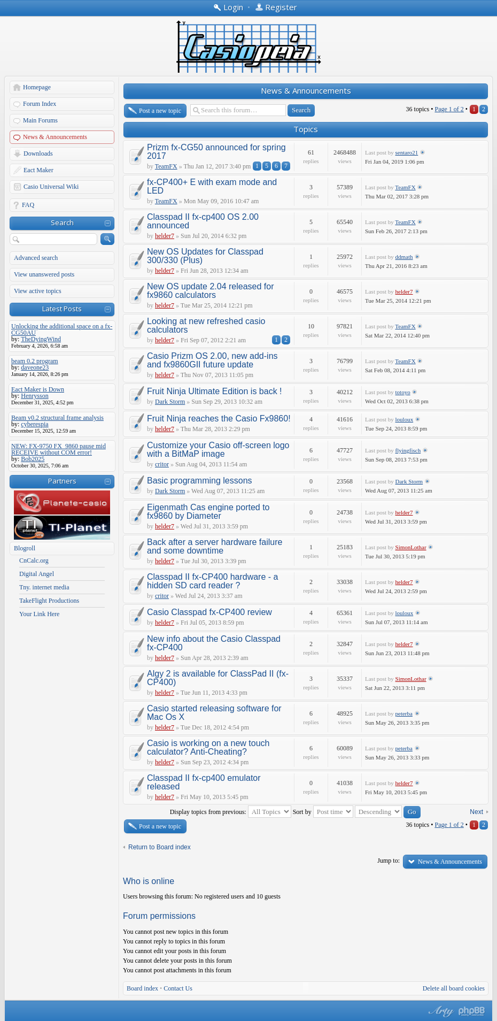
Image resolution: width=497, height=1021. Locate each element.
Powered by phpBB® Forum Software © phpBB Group (472, 1011)
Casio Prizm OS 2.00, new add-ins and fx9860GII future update (212, 360)
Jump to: (388, 860)
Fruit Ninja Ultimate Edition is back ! (214, 391)
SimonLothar (410, 547)
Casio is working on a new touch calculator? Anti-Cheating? (208, 747)
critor (162, 464)
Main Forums (40, 120)
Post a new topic (160, 111)
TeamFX (166, 166)
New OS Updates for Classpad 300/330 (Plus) (205, 256)
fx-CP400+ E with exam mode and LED (212, 186)
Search (62, 222)
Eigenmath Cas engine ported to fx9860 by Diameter (208, 511)
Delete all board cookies (454, 988)
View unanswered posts (44, 274)
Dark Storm (170, 401)
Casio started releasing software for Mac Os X (214, 712)
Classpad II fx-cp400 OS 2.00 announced (203, 221)
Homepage (37, 87)
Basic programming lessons (199, 480)
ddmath (404, 257)
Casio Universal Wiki (51, 186)
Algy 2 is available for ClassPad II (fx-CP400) (218, 678)
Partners (62, 481)
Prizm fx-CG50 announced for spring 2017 (216, 151)
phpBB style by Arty (440, 1011)
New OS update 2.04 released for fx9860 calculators (210, 291)
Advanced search (36, 258)
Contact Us (178, 988)
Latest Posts (62, 308)
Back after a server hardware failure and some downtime (214, 546)
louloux (404, 419)
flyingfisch (408, 450)
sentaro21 (406, 152)
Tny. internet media (44, 587)
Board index (142, 988)
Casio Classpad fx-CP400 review (209, 612)
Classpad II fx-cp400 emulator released (204, 782)
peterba (404, 713)
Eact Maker (38, 170)
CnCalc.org (34, 560)
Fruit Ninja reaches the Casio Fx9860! (219, 418)
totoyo (402, 392)
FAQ (28, 205)
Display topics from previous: (230, 812)
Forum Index (39, 104)
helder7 (164, 236)
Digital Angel (36, 574)
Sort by (323, 812)
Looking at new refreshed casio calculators (206, 325)
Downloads (38, 153)
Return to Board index (159, 847)
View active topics (37, 291)
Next (476, 812)
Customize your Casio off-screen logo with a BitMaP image (218, 449)
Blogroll (24, 548)
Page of (448, 109)
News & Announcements (55, 137)
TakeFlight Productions (49, 600)
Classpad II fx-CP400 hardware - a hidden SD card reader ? (212, 581)
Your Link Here (39, 614)
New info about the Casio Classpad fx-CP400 (214, 643)
